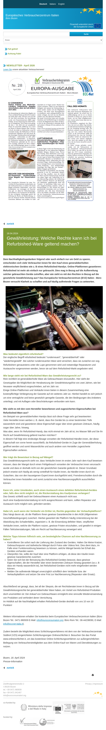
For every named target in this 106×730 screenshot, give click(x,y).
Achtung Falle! (14, 54)
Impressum (98, 684)
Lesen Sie (7, 69)
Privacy (88, 684)
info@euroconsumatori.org (50, 620)
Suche (86, 34)
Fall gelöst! (13, 49)
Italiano (53, 4)
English (61, 4)
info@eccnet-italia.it (13, 624)
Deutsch (43, 4)
